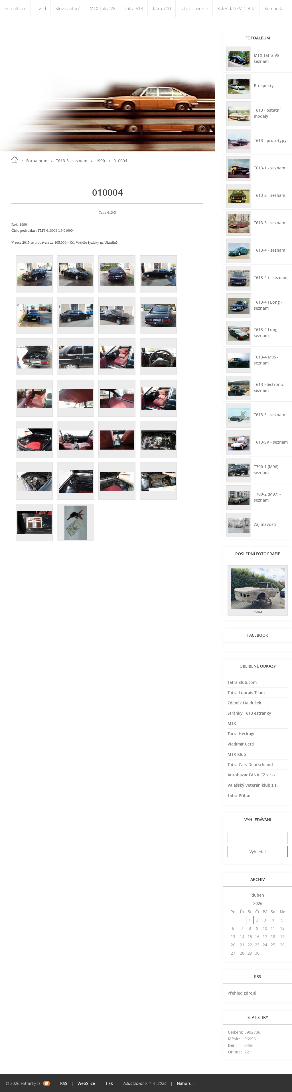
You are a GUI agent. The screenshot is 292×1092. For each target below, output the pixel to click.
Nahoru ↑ (186, 1083)
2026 (257, 903)
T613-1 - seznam (269, 167)
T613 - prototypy (270, 140)
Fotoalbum (15, 8)
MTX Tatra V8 (102, 8)
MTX (232, 723)
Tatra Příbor (239, 795)
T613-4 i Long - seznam (268, 304)
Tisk (109, 1083)
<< (233, 895)
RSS (63, 1083)
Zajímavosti (265, 524)
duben (258, 895)
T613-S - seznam (269, 414)
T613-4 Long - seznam (267, 332)
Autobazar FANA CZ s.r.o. (252, 775)
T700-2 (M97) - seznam (267, 496)
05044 (258, 612)
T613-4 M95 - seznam (266, 359)
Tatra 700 (161, 8)
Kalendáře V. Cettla (236, 8)
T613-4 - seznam (269, 250)
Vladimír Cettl (241, 744)
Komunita (273, 8)
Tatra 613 (134, 8)
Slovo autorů (67, 8)
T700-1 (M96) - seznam (267, 469)
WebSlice (86, 1083)
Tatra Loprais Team (246, 692)
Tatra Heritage (242, 733)
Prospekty (263, 85)
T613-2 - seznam (269, 195)
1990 (100, 160)
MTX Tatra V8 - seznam (268, 58)
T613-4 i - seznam (270, 277)
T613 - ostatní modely (267, 113)
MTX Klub (237, 754)
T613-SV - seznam (270, 441)
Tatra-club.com (242, 682)
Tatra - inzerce (194, 8)
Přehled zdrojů (242, 993)
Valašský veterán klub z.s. (253, 785)
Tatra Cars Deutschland (250, 764)
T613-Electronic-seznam (269, 387)
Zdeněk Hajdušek (244, 703)
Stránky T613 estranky (249, 713)
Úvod (40, 8)
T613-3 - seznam (71, 160)
